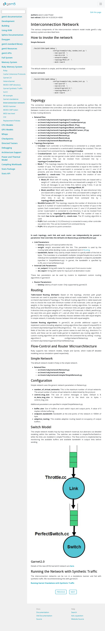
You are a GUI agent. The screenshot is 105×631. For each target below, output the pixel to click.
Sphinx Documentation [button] (12, 35)
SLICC (5, 92)
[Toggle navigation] (101, 4)
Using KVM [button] (7, 30)
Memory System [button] (9, 62)
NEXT (73, 592)
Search (74, 612)
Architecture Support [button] (11, 152)
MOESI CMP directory (12, 85)
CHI (4, 117)
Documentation (42, 612)
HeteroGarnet (9, 81)
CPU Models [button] (7, 125)
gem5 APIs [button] (7, 53)
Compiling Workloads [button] (12, 164)
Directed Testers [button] (10, 143)
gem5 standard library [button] (12, 44)
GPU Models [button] (7, 129)
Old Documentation (44, 616)
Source (39, 619)
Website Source (77, 619)
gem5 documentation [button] (12, 16)
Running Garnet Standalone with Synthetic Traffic (52, 583)
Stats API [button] (6, 173)
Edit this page (95, 12)
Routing (86, 250)
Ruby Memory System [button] (12, 66)
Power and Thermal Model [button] (11, 158)
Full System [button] (7, 57)
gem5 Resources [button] (9, 48)
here (72, 566)
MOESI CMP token (10, 110)
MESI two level (9, 113)
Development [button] (8, 21)
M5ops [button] (5, 134)
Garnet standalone (10, 99)
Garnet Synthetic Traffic (12, 88)
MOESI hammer (9, 106)
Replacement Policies (11, 120)
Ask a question (77, 616)
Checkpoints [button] (7, 138)
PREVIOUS (61, 592)
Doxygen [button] (6, 39)
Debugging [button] (7, 147)
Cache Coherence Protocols (14, 74)
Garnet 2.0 (7, 77)
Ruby (5, 70)
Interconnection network (14, 103)
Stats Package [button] (8, 169)
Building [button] (5, 25)
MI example (8, 95)
